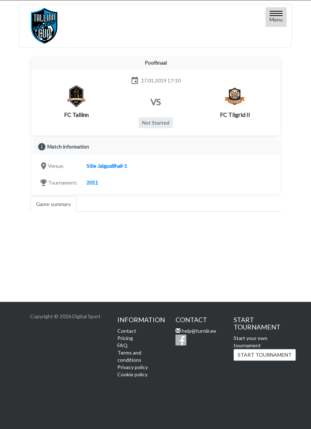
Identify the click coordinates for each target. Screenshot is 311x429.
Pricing (125, 338)
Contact (126, 331)
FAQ (122, 345)
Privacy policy (132, 367)
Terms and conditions (129, 356)
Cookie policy (132, 374)
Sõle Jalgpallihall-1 (106, 166)
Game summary (53, 204)
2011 (92, 182)
